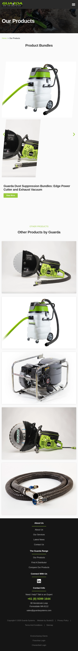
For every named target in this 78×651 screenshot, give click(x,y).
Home (4, 38)
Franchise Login (39, 640)
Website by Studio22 (45, 620)
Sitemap (49, 625)
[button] (73, 4)
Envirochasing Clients (39, 636)
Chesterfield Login (39, 645)
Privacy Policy (63, 620)
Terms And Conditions (33, 625)
